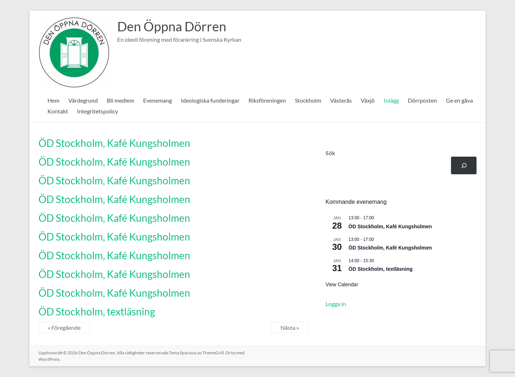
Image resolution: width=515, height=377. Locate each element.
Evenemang (157, 100)
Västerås (341, 100)
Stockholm (308, 100)
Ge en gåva (459, 100)
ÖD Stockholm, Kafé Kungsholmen (114, 143)
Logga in (335, 303)
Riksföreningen (267, 100)
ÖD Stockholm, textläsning (96, 311)
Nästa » (290, 327)
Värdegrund (83, 100)
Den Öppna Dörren (171, 26)
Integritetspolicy (97, 111)
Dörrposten (422, 100)
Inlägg (391, 100)
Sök (330, 152)
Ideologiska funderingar (210, 100)
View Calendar (341, 284)
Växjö (368, 100)
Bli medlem (120, 100)
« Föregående (64, 327)
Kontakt (57, 111)
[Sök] (464, 165)
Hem (53, 100)
